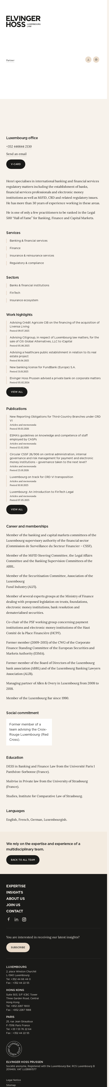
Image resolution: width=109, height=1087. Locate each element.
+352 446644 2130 (19, 146)
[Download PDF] (88, 59)
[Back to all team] (23, 860)
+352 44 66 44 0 (21, 979)
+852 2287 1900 (20, 1006)
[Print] (96, 59)
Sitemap (11, 1085)
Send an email (16, 154)
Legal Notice (13, 1080)
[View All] (16, 392)
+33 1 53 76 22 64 (21, 1029)
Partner (10, 60)
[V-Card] (15, 164)
